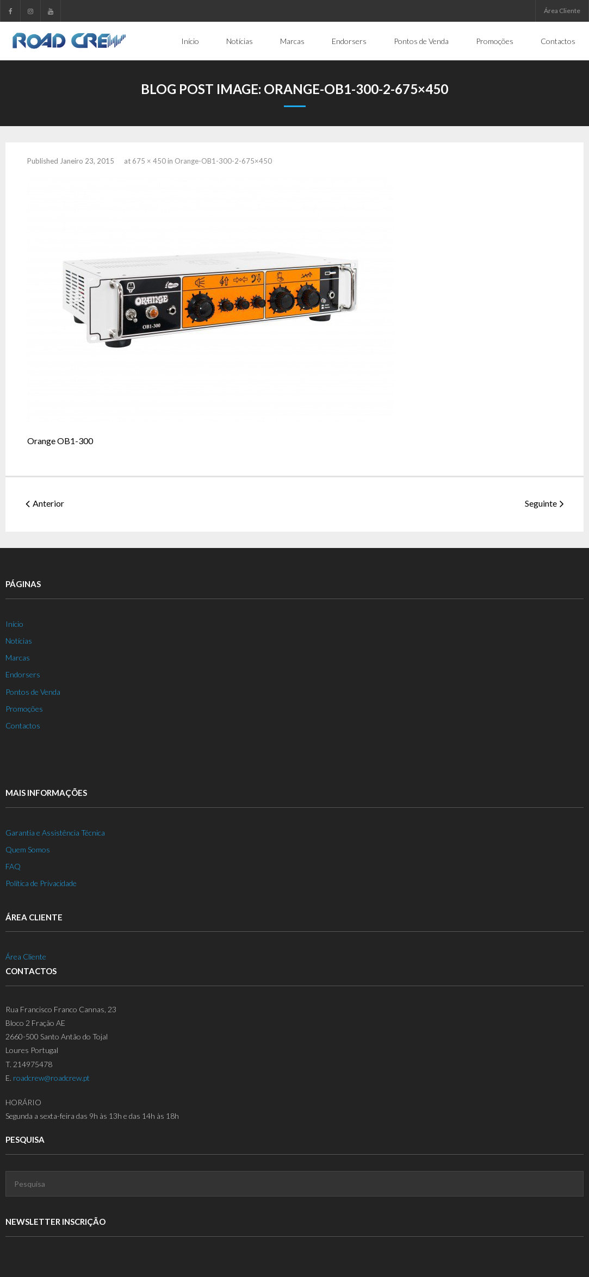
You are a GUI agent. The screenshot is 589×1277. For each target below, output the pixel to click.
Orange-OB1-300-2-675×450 (223, 161)
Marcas (17, 657)
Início (14, 623)
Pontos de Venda (32, 691)
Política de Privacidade (41, 883)
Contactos (22, 725)
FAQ (13, 866)
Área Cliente (562, 11)
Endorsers (22, 674)
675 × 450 (149, 161)
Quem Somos (27, 849)
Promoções (24, 708)
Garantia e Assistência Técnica (55, 832)
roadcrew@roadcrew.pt (51, 1077)
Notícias (18, 640)
